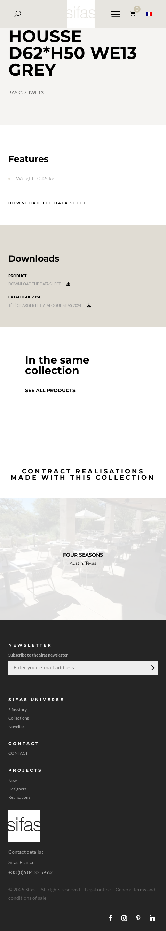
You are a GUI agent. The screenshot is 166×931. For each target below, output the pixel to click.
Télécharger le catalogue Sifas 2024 (49, 305)
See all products (50, 390)
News (13, 780)
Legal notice (98, 889)
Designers (17, 788)
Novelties (16, 726)
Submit (152, 668)
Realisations (19, 797)
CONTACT (18, 753)
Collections (18, 718)
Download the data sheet (47, 203)
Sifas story (17, 709)
